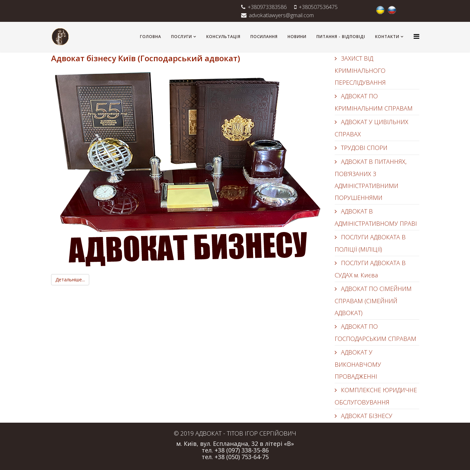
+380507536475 (318, 7)
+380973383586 (267, 7)
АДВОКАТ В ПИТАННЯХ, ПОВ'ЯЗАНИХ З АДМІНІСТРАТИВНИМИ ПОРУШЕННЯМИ (371, 180)
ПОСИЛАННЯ (264, 36)
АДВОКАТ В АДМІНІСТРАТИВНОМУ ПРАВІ (376, 217)
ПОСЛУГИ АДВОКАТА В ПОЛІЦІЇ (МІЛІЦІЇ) (370, 243)
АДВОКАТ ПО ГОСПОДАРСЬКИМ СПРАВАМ (375, 332)
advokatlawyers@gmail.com (281, 15)
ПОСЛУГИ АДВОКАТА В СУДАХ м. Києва (370, 269)
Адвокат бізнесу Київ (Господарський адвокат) (145, 58)
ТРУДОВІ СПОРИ (363, 148)
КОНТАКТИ (387, 36)
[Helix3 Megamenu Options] (416, 36)
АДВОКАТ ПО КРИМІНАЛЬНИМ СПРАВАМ (374, 102)
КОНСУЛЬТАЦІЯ (223, 36)
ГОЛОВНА (150, 36)
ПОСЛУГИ (181, 36)
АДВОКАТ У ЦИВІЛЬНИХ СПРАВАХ (371, 128)
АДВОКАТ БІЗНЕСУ (365, 416)
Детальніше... (70, 279)
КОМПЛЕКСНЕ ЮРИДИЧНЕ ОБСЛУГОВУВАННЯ (376, 396)
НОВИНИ (297, 36)
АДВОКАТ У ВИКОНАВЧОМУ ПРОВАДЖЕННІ (358, 364)
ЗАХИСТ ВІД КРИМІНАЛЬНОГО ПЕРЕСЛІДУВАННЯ (360, 70)
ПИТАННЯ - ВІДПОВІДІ (340, 36)
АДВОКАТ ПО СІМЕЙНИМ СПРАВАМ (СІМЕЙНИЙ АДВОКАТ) (373, 301)
